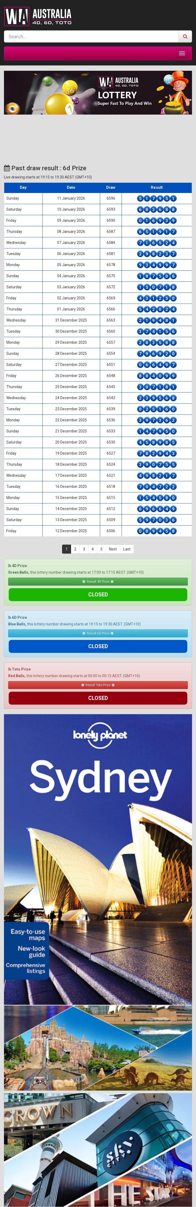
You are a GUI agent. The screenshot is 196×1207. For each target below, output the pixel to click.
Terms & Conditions (78, 1198)
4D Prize (17, 566)
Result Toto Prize (98, 659)
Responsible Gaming (115, 1198)
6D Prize (17, 604)
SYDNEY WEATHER (98, 134)
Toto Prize (19, 643)
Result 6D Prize (97, 620)
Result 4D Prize (97, 581)
